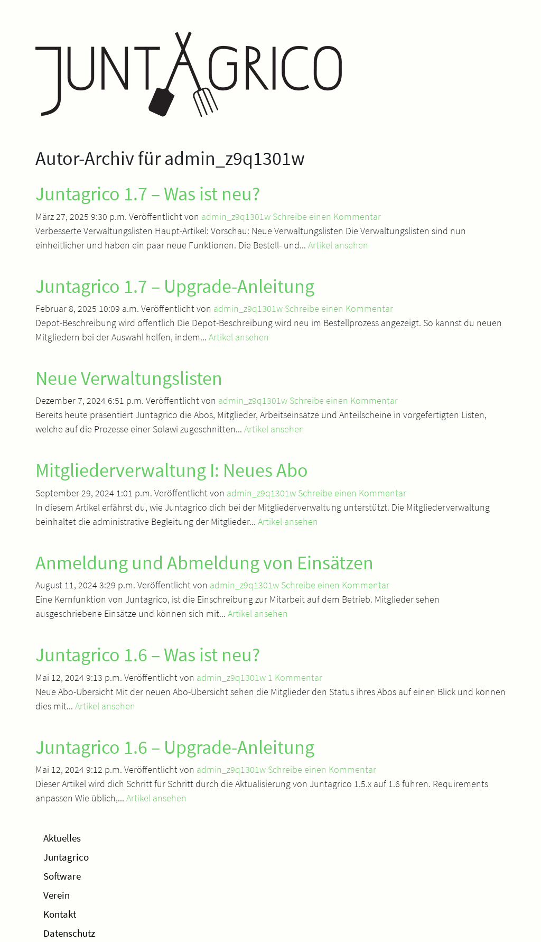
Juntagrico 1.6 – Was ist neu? (147, 655)
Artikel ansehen (338, 245)
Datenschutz (69, 933)
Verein (56, 895)
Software (62, 876)
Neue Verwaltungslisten (128, 378)
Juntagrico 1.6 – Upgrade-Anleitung (174, 747)
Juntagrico (66, 857)
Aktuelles (62, 838)
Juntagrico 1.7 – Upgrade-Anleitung (174, 286)
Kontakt (59, 914)
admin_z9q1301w (235, 216)
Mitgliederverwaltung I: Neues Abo (171, 470)
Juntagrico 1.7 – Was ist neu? (147, 194)
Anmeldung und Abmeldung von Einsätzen (204, 563)
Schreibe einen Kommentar (327, 216)
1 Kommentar (295, 677)
